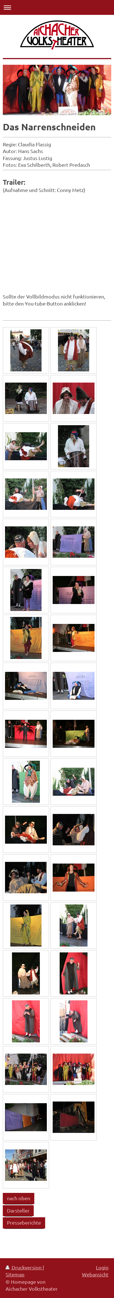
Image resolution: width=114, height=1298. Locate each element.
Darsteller (18, 1210)
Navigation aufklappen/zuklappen (57, 7)
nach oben (18, 1198)
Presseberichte (24, 1222)
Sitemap (15, 1274)
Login (102, 1267)
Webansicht (95, 1274)
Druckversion (24, 1267)
